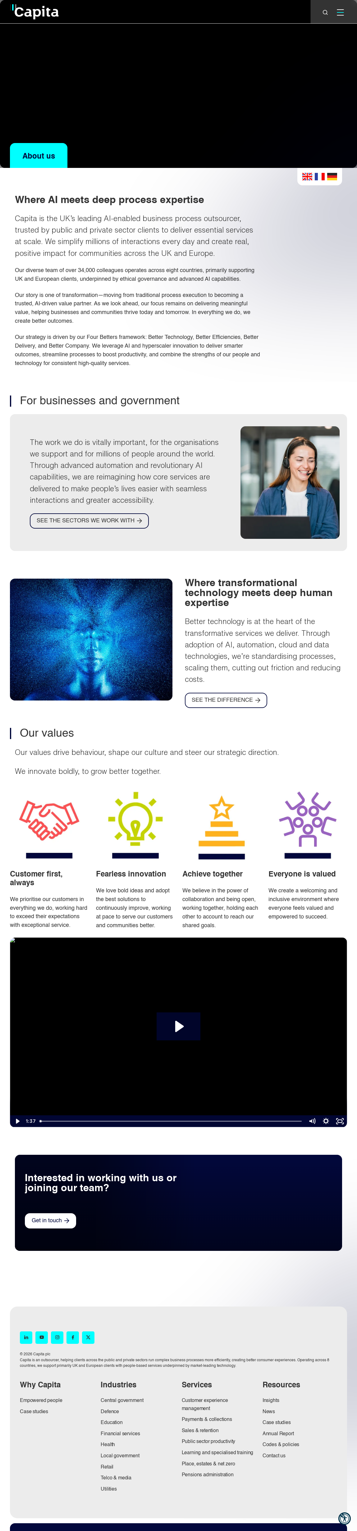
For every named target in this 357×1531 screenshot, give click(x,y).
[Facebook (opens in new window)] (72, 1338)
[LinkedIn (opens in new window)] (26, 1338)
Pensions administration (208, 1475)
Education (112, 1422)
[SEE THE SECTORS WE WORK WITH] (89, 521)
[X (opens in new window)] (88, 1338)
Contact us (274, 1456)
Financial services (120, 1434)
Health (108, 1444)
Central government (122, 1400)
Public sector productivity (209, 1441)
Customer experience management (205, 1404)
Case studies (34, 1411)
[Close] (325, 12)
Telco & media (116, 1478)
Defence (110, 1411)
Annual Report (278, 1434)
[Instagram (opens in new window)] (57, 1338)
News (269, 1411)
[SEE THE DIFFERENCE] (226, 700)
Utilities (109, 1489)
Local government (120, 1456)
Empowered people (41, 1400)
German (332, 176)
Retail (107, 1467)
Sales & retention (200, 1430)
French (320, 176)
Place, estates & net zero (208, 1464)
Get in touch (47, 1220)
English (307, 176)
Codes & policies (281, 1444)
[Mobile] (340, 12)
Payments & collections (207, 1419)
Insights (271, 1400)
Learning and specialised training (218, 1452)
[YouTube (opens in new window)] (41, 1338)
